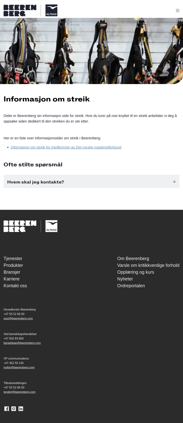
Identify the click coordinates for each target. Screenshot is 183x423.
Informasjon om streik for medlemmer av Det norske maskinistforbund (66, 147)
